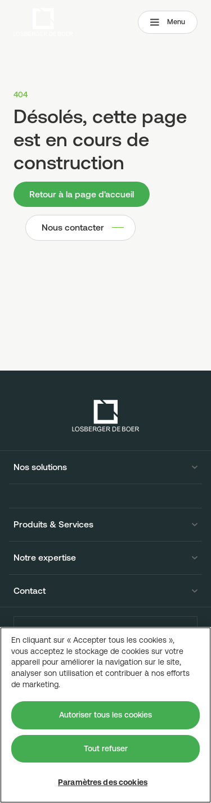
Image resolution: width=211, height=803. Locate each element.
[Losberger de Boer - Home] (105, 416)
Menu (167, 22)
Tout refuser (106, 748)
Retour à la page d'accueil (81, 194)
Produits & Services (53, 524)
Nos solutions (40, 467)
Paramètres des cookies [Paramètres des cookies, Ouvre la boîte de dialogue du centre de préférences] (102, 782)
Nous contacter (73, 227)
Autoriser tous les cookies (105, 714)
